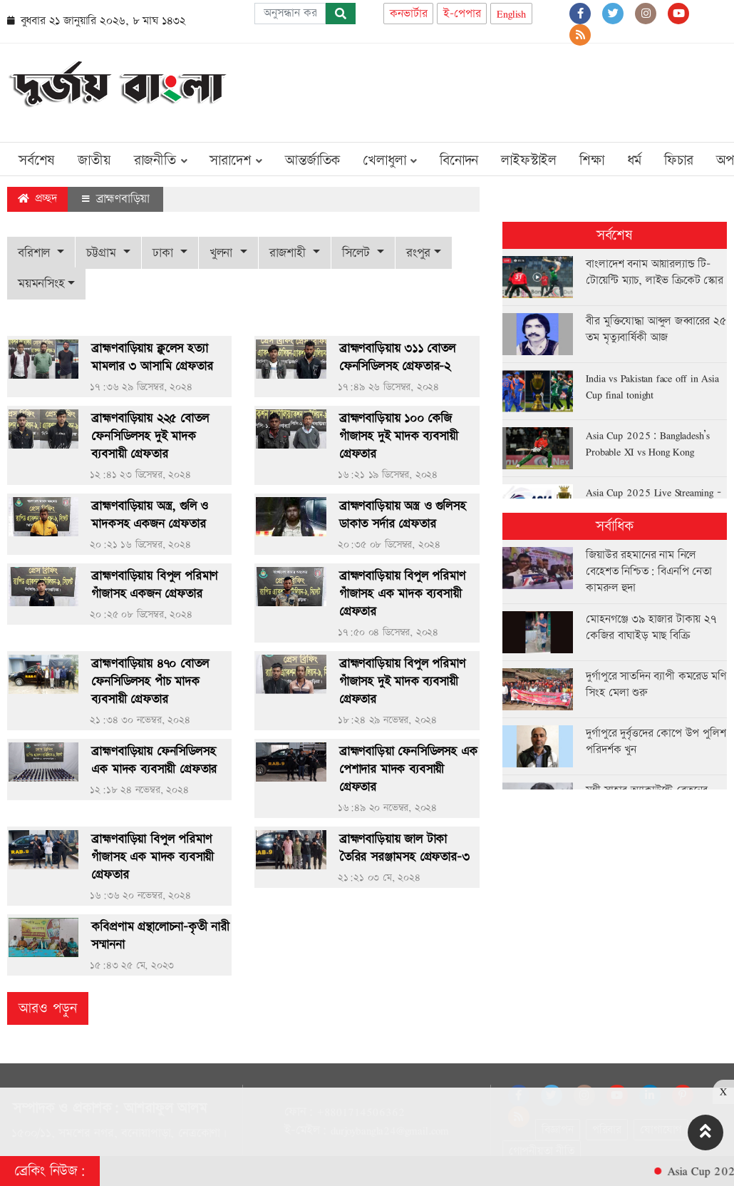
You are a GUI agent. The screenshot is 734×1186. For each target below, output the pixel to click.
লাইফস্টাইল (529, 160)
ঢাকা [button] (165, 253)
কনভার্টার (408, 14)
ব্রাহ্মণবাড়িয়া (115, 199)
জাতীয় (94, 160)
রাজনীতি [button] (160, 160)
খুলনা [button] (223, 253)
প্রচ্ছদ (37, 198)
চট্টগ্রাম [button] (103, 253)
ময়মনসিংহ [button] (41, 283)
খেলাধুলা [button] (390, 160)
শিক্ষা (591, 160)
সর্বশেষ (37, 160)
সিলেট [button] (357, 253)
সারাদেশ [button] (236, 160)
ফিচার (678, 160)
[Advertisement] (467, 90)
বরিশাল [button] (36, 253)
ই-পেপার (461, 14)
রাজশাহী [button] (289, 253)
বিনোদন (459, 160)
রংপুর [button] (418, 253)
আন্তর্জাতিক (312, 160)
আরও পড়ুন (48, 1008)
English (511, 14)
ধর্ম (634, 160)
